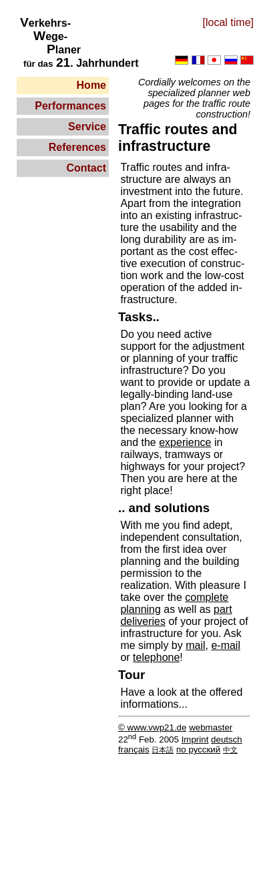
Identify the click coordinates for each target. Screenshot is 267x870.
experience (185, 442)
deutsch (226, 739)
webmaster (210, 727)
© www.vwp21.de (152, 727)
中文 (230, 750)
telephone (156, 657)
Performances (70, 106)
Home (91, 85)
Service (87, 126)
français (134, 749)
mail (195, 645)
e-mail (225, 645)
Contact (86, 168)
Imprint (195, 739)
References (77, 147)
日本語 (163, 750)
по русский (198, 749)
